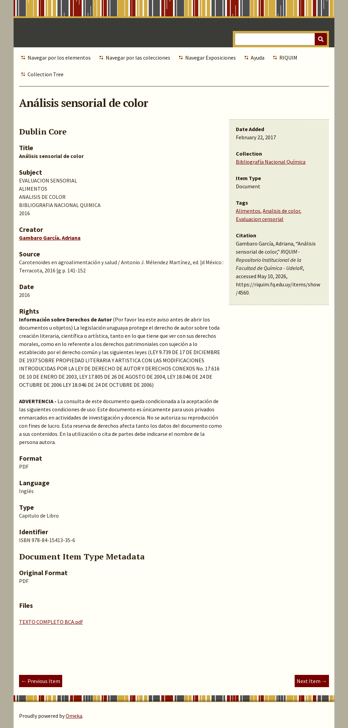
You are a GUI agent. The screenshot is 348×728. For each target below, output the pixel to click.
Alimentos (248, 210)
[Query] (281, 39)
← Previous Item (40, 681)
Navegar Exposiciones (210, 57)
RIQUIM (288, 57)
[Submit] (321, 39)
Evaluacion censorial (259, 219)
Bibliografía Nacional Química (271, 161)
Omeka (74, 715)
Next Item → (312, 681)
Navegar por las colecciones (138, 57)
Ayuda (257, 57)
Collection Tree (46, 74)
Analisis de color (281, 210)
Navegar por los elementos (59, 57)
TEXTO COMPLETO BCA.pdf (51, 621)
